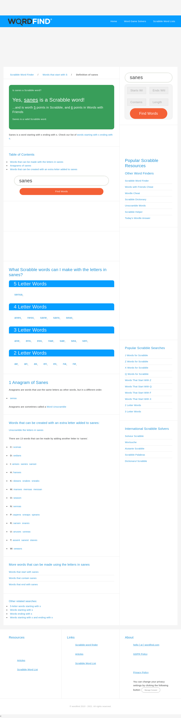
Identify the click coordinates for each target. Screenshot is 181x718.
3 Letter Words (133, 411)
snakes (26, 480)
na (64, 363)
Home (114, 21)
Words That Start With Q (138, 386)
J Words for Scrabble (136, 355)
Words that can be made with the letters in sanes (36, 162)
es (54, 363)
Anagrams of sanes (20, 165)
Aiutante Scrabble (134, 448)
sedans (17, 455)
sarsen (17, 523)
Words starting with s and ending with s (31, 617)
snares (26, 523)
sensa (18, 294)
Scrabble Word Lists (164, 21)
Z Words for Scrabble (136, 361)
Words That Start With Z (138, 380)
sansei (32, 464)
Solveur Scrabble (134, 436)
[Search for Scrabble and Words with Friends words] (61, 180)
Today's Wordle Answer (137, 218)
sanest (25, 540)
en (45, 363)
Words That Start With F (138, 392)
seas (69, 317)
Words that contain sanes (23, 578)
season (17, 497)
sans (56, 317)
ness (30, 317)
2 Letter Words (133, 405)
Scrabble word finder (86, 644)
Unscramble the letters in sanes (26, 430)
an (26, 363)
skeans (17, 480)
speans (36, 514)
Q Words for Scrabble (137, 374)
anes (17, 317)
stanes (33, 540)
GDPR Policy (140, 654)
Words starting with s (21, 610)
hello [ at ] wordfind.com (146, 644)
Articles (21, 660)
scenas (17, 447)
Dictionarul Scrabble (136, 461)
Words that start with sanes (24, 572)
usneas (26, 531)
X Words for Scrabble (136, 367)
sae (62, 340)
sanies (24, 464)
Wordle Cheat (132, 193)
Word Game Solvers (135, 21)
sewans (18, 548)
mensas (28, 489)
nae (50, 340)
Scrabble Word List (27, 669)
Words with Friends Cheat (139, 187)
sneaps (26, 514)
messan (38, 489)
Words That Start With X (138, 399)
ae (16, 363)
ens (28, 340)
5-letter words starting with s (25, 606)
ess (39, 340)
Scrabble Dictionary (135, 199)
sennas (17, 506)
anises (15, 464)
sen (84, 340)
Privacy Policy (141, 672)
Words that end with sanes (23, 584)
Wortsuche (131, 442)
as (35, 363)
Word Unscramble (56, 406)
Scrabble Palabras (135, 454)
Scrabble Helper (134, 212)
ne (74, 363)
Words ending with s (21, 613)
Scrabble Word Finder (137, 180)
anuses (17, 531)
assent (16, 540)
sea (73, 340)
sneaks (35, 480)
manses (18, 489)
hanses (17, 472)
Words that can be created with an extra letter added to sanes (43, 169)
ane (16, 340)
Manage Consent (151, 690)
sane (43, 317)
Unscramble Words (135, 205)
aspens (17, 514)
